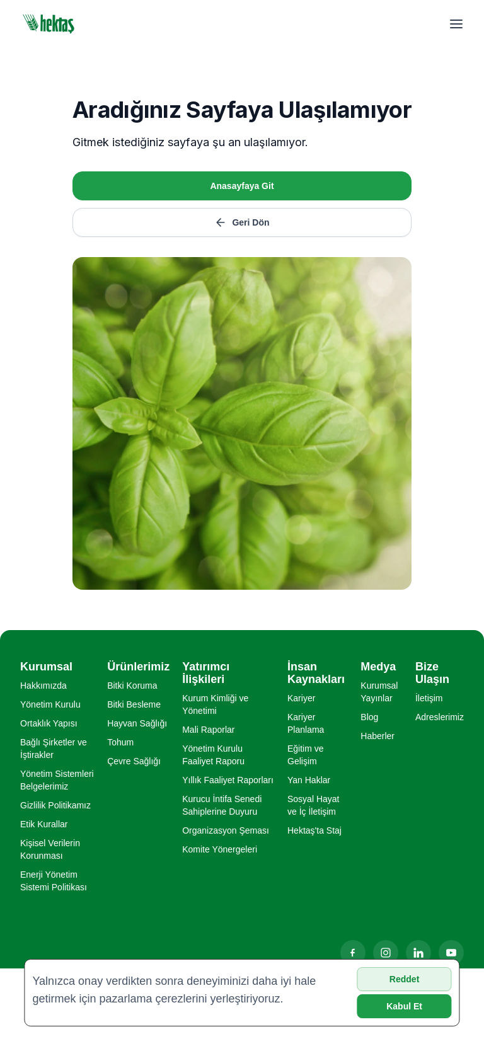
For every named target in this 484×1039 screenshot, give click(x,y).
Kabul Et (404, 1006)
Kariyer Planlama (305, 723)
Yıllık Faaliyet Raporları (228, 780)
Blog (369, 717)
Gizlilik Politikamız (55, 805)
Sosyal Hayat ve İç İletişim (313, 805)
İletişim (429, 698)
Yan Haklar (308, 780)
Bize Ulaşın (432, 673)
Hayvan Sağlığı (137, 723)
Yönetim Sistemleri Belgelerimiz (57, 780)
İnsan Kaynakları (316, 673)
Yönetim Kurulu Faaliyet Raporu (213, 754)
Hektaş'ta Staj (314, 830)
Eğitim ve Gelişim (305, 754)
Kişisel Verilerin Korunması (50, 849)
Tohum (120, 742)
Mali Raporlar (208, 730)
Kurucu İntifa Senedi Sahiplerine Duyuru (222, 805)
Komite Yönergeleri (219, 849)
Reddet (404, 979)
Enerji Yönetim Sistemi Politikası (53, 881)
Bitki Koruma (132, 685)
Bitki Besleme (134, 704)
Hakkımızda (43, 685)
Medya (378, 666)
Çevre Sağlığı (134, 761)
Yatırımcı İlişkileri (205, 673)
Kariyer (301, 698)
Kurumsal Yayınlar (379, 691)
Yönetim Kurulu (50, 704)
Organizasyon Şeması (225, 830)
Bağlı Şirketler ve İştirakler (53, 748)
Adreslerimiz (439, 717)
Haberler (377, 736)
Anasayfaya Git (242, 186)
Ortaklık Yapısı (49, 723)
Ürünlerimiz (138, 666)
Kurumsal (46, 666)
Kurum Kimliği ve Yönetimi (215, 704)
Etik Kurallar (43, 824)
